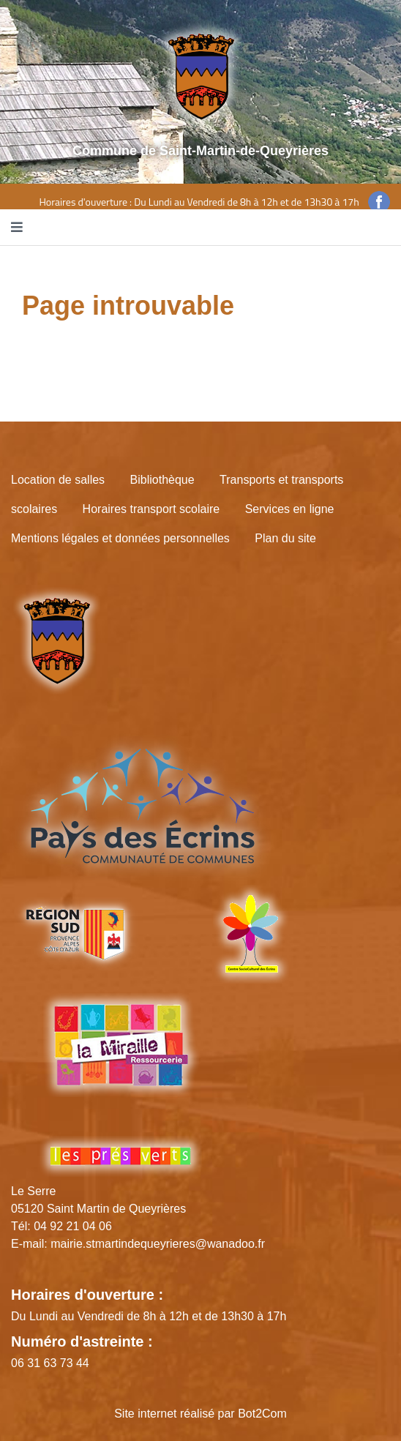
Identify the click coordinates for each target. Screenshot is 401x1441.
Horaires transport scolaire (151, 509)
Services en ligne (289, 509)
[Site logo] (201, 76)
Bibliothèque (162, 480)
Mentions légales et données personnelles (120, 538)
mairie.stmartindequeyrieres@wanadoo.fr (157, 1244)
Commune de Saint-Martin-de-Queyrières (200, 150)
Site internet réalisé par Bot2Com (200, 1413)
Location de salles (58, 480)
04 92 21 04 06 (73, 1226)
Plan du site (285, 538)
